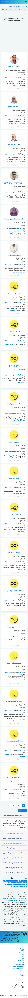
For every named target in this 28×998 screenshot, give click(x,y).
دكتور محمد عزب (14, 66)
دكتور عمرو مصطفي (14, 255)
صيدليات (22, 956)
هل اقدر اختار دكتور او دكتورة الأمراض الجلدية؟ (13, 848)
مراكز (23, 955)
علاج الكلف (10, 882)
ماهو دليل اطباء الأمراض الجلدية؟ (14, 833)
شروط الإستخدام (20, 974)
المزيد (23, 79)
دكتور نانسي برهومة (14, 403)
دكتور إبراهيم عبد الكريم (14, 701)
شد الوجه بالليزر (15, 900)
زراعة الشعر (14, 886)
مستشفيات (21, 953)
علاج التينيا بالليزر (23, 880)
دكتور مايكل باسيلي (14, 514)
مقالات (22, 976)
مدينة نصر (15, 85)
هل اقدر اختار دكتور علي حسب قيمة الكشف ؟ (13, 867)
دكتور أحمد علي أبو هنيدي (14, 741)
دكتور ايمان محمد (14, 106)
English (2, 995)
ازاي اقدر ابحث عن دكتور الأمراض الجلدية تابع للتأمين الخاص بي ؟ (13, 838)
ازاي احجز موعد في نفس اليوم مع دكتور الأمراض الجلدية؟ (13, 815)
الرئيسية (22, 949)
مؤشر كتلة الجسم (19, 964)
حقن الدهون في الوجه (9, 898)
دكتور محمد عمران (14, 293)
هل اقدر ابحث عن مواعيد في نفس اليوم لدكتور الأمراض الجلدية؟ (13, 853)
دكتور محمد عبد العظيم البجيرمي (14, 779)
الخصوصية (16, 995)
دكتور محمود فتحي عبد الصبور (14, 182)
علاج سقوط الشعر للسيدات (11, 884)
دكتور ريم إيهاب (14, 478)
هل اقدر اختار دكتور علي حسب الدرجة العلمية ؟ (13, 862)
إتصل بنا (22, 978)
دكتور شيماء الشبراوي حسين (14, 219)
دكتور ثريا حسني (14, 365)
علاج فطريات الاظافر (22, 886)
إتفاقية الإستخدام (9, 995)
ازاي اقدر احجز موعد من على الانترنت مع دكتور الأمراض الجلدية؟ (13, 843)
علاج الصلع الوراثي (22, 884)
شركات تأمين (21, 960)
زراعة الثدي (23, 900)
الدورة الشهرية (20, 972)
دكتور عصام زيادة (14, 144)
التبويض (22, 970)
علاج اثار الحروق (23, 882)
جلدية (19, 77)
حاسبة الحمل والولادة (18, 968)
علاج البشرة (16, 882)
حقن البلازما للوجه (21, 898)
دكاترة (22, 951)
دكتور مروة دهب (14, 552)
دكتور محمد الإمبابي (14, 590)
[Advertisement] (14, 37)
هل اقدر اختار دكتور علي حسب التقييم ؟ (14, 858)
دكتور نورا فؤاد (14, 442)
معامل (22, 958)
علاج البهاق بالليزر (14, 880)
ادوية (23, 962)
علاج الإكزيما (6, 880)
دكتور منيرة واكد (14, 331)
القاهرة (21, 85)
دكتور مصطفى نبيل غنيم (14, 626)
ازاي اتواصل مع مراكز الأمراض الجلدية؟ (14, 872)
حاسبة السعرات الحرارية (18, 966)
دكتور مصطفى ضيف (14, 663)
